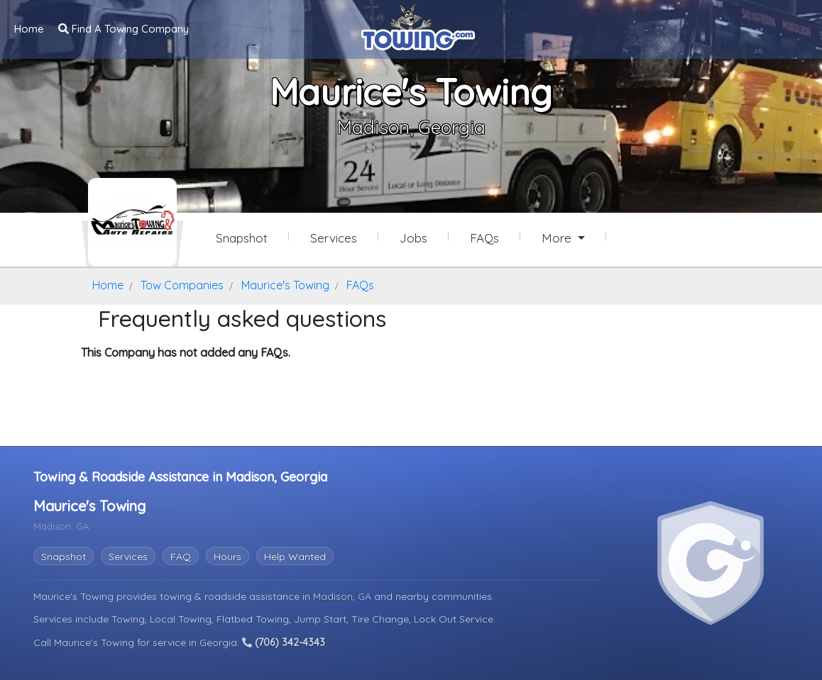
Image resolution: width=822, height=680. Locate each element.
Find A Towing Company (123, 28)
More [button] (558, 237)
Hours (227, 556)
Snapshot (63, 556)
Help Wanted (295, 556)
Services (128, 556)
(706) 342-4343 (283, 642)
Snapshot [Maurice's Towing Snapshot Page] (242, 237)
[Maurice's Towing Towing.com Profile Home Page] (132, 222)
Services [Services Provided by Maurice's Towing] (333, 237)
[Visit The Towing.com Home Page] (418, 25)
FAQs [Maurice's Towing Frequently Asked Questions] (484, 237)
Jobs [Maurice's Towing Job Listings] (413, 237)
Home (29, 28)
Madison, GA (343, 596)
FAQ (180, 556)
